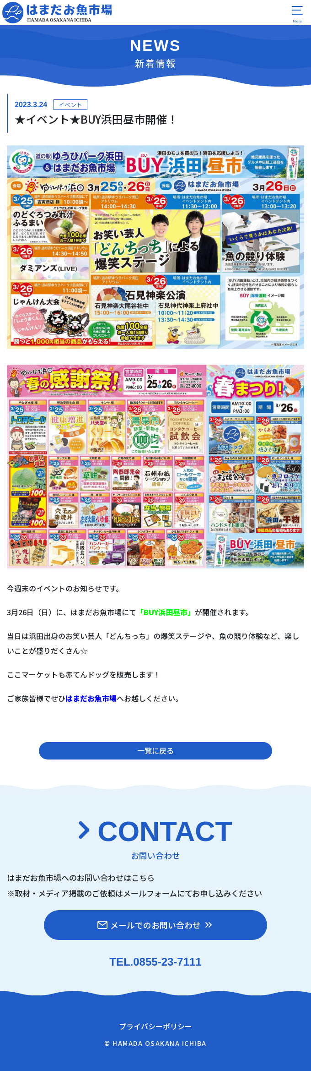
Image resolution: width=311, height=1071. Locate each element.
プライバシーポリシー (155, 1026)
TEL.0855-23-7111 (155, 962)
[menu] (297, 13)
